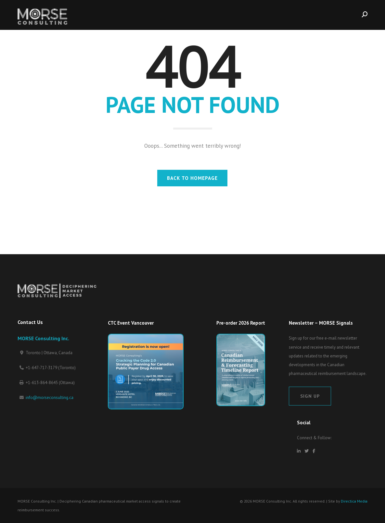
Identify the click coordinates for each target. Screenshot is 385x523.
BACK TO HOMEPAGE (192, 178)
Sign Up (310, 396)
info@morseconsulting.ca (49, 397)
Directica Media (354, 501)
